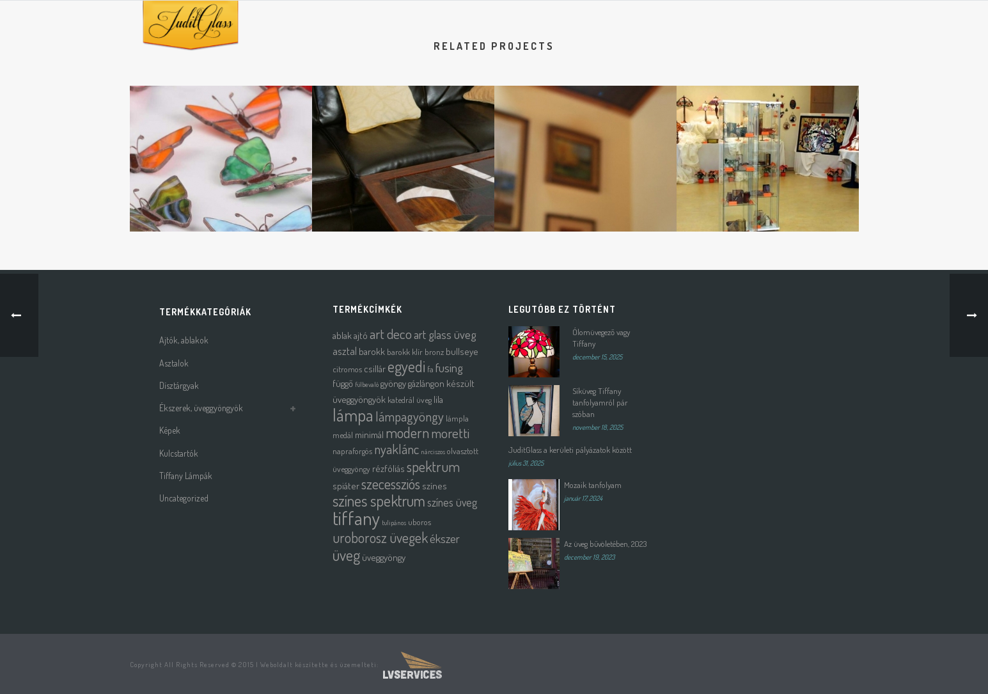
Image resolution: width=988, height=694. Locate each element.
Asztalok (174, 363)
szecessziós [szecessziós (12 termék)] (390, 484)
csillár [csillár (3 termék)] (375, 369)
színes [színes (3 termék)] (434, 486)
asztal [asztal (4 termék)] (345, 351)
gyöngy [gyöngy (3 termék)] (393, 383)
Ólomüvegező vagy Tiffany (601, 338)
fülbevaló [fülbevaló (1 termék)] (367, 384)
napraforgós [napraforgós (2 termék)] (352, 450)
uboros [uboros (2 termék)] (419, 521)
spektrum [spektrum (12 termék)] (433, 466)
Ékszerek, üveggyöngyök (201, 407)
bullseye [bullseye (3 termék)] (462, 351)
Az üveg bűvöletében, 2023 (605, 544)
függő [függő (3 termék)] (343, 383)
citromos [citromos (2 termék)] (347, 368)
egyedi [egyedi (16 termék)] (406, 366)
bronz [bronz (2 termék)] (434, 351)
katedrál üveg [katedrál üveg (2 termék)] (410, 399)
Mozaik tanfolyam (593, 485)
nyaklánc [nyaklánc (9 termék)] (396, 449)
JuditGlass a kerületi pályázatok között (570, 450)
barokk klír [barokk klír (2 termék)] (405, 351)
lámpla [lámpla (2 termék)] (457, 418)
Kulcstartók (178, 453)
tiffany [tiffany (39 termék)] (356, 518)
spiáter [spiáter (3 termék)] (346, 486)
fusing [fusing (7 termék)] (449, 367)
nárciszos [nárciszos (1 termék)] (433, 451)
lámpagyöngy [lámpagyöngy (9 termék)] (409, 416)
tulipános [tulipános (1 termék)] (394, 522)
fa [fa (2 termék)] (430, 368)
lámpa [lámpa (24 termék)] (353, 414)
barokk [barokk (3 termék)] (372, 351)
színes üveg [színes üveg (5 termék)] (452, 502)
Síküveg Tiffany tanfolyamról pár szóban (600, 402)
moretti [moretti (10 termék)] (450, 432)
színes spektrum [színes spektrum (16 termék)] (379, 500)
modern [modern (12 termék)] (407, 432)
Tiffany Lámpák (185, 475)
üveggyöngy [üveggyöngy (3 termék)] (383, 557)
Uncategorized (183, 498)
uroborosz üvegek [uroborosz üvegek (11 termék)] (380, 537)
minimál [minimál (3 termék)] (369, 435)
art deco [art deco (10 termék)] (391, 333)
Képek (169, 430)
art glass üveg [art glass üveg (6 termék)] (445, 334)
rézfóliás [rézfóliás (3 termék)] (388, 468)
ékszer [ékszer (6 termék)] (445, 538)
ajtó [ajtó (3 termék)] (361, 335)
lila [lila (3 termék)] (438, 399)
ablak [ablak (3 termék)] (342, 335)
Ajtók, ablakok (183, 340)
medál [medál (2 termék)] (343, 434)
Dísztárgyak (179, 385)
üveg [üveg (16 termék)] (346, 555)
